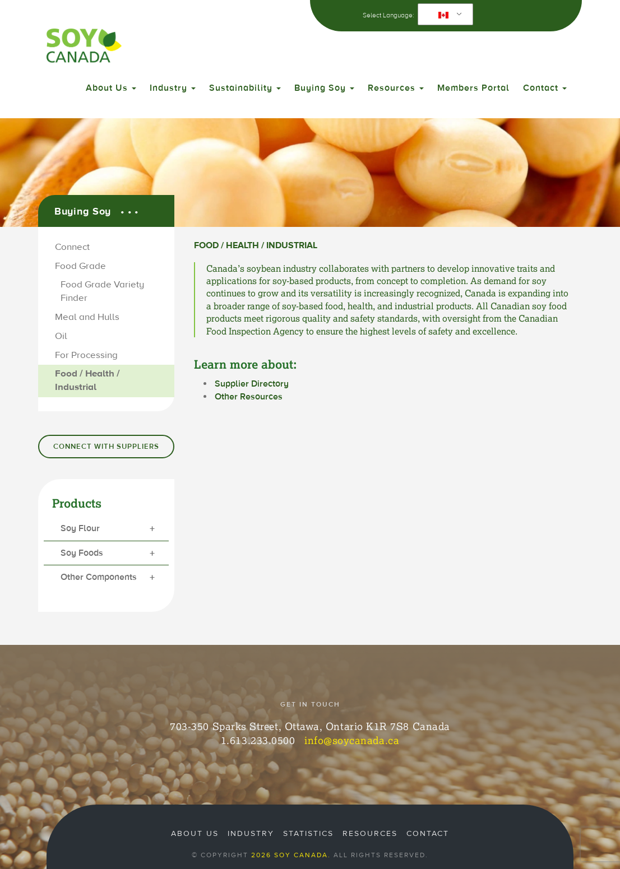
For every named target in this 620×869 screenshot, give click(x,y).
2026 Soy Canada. (291, 855)
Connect (72, 247)
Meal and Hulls (87, 317)
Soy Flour (108, 529)
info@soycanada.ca (351, 740)
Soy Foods (108, 554)
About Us (111, 88)
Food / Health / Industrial (87, 380)
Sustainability (245, 88)
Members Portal (473, 88)
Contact (545, 88)
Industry (173, 88)
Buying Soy (324, 88)
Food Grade (80, 266)
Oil (61, 336)
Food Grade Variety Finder (102, 291)
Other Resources (249, 396)
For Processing (86, 355)
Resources (396, 88)
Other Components (108, 578)
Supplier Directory (252, 383)
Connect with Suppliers (106, 446)
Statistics (308, 834)
